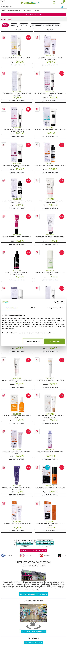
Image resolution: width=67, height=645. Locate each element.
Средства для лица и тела (14, 10)
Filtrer (17, 30)
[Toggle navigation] (2, 2)
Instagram (25, 555)
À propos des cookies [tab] (55, 308)
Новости (24, 25)
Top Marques (27, 10)
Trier (50, 30)
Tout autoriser (54, 341)
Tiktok (62, 555)
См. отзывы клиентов (33, 643)
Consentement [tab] (11, 308)
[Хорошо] (64, 7)
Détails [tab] (33, 308)
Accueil (3, 10)
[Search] (30, 7)
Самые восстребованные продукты (45, 25)
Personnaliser (33, 341)
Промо (13, 25)
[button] (54, 2)
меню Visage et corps (33, 14)
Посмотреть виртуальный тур (33, 631)
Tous (5, 25)
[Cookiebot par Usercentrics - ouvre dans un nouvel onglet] (56, 302)
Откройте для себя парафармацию (33, 594)
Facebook (6, 555)
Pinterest (44, 555)
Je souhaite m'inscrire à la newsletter (33, 550)
